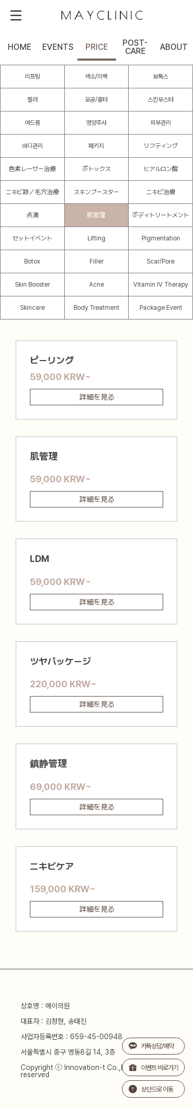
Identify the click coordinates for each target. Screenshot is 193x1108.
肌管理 (96, 215)
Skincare (32, 307)
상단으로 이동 (151, 1089)
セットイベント (32, 238)
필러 (32, 99)
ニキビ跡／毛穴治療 (32, 192)
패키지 (96, 145)
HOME (19, 47)
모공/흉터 (96, 99)
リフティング (161, 145)
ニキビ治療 (161, 192)
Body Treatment (96, 307)
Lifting (96, 238)
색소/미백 (96, 76)
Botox (32, 261)
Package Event (160, 307)
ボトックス (96, 169)
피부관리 (160, 122)
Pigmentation (161, 238)
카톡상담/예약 (151, 1046)
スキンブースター (96, 192)
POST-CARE (135, 47)
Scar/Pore (160, 261)
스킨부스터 (160, 99)
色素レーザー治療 (32, 169)
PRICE (96, 47)
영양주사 (96, 122)
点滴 (32, 215)
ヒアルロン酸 (161, 169)
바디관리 (32, 145)
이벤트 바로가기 (153, 1067)
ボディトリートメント (160, 215)
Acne (96, 284)
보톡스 (160, 76)
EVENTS (58, 47)
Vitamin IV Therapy (160, 284)
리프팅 (32, 76)
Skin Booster (32, 284)
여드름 (32, 122)
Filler (96, 261)
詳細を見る (96, 397)
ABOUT (174, 47)
